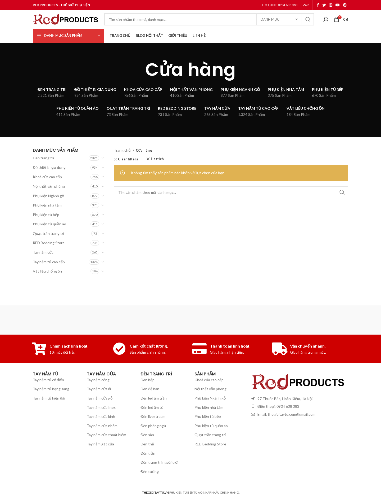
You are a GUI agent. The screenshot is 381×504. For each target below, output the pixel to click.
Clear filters (128, 169)
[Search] (209, 25)
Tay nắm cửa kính (101, 430)
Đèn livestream (152, 430)
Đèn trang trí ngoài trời (159, 476)
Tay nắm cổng (98, 393)
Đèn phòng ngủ (153, 439)
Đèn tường (149, 485)
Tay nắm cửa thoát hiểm (106, 448)
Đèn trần (147, 466)
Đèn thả (147, 457)
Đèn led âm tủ (152, 421)
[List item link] (298, 420)
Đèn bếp (147, 393)
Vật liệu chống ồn (47, 281)
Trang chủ (122, 160)
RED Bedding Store (49, 253)
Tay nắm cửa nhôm (102, 439)
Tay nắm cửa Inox (101, 421)
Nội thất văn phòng (49, 196)
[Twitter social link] (324, 5)
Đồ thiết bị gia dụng (49, 178)
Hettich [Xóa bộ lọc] (157, 169)
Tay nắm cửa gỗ (99, 411)
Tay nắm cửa (43, 262)
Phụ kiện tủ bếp (46, 225)
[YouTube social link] (337, 5)
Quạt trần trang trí (48, 244)
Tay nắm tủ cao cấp (49, 272)
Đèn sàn (147, 448)
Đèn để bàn (149, 402)
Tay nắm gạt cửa (100, 457)
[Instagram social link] (331, 5)
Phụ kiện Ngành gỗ (48, 206)
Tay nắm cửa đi (99, 402)
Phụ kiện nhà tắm (47, 215)
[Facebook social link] (318, 5)
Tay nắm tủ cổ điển (48, 393)
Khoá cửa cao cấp (47, 187)
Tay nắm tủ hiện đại (49, 411)
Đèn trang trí (43, 168)
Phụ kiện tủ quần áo (49, 234)
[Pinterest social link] (344, 5)
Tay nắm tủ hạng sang (51, 402)
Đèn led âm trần (153, 411)
